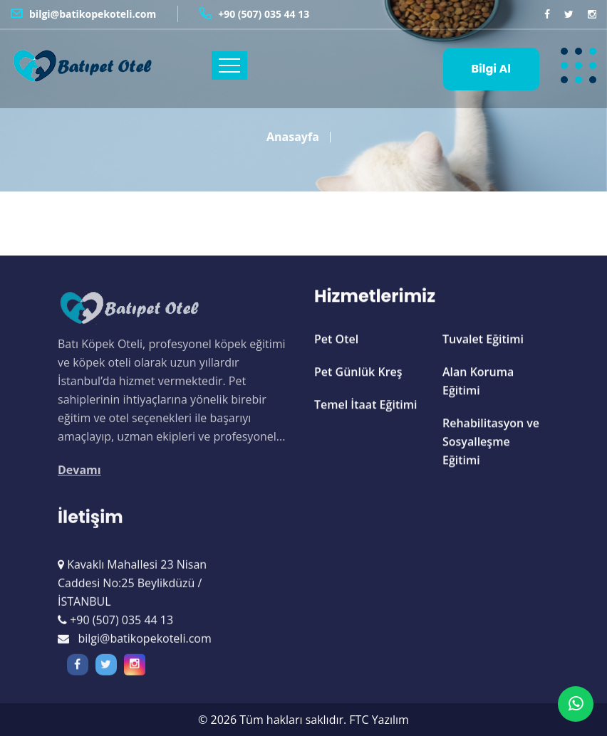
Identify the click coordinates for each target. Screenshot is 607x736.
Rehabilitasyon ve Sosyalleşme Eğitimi (490, 442)
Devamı (79, 475)
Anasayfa (292, 131)
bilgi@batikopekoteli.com (92, 14)
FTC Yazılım (379, 719)
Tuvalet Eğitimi (483, 340)
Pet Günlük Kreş (358, 373)
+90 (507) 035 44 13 (263, 14)
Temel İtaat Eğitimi (365, 406)
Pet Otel (336, 340)
